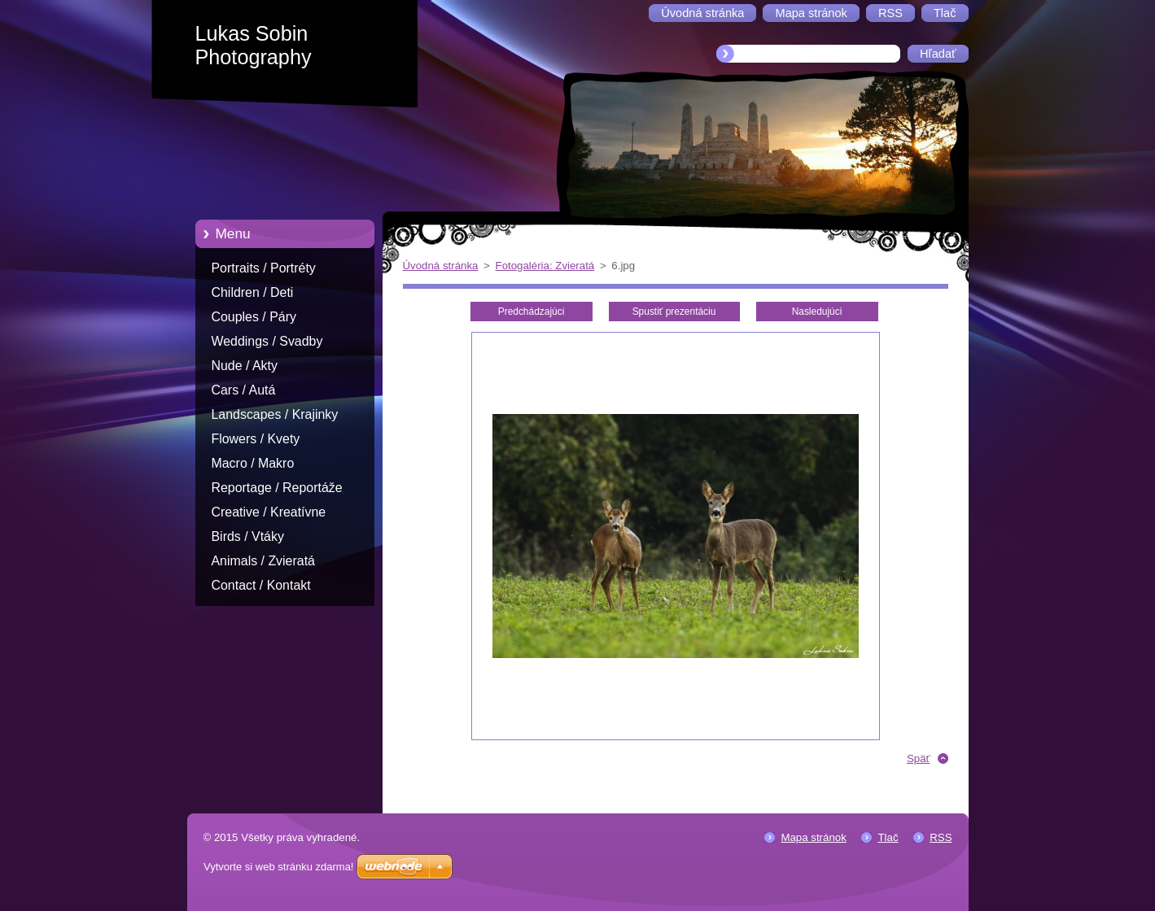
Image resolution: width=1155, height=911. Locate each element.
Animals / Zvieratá (263, 561)
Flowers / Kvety (256, 439)
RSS (941, 837)
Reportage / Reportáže (277, 488)
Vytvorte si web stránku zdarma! (278, 867)
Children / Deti (253, 292)
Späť (918, 758)
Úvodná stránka (441, 265)
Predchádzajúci (531, 311)
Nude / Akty (245, 366)
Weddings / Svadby (267, 341)
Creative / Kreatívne (269, 512)
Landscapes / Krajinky (275, 414)
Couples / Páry (254, 317)
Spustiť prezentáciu (674, 311)
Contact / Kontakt (261, 585)
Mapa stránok (813, 837)
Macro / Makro (253, 463)
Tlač (887, 837)
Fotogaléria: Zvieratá (545, 265)
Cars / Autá (244, 390)
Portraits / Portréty (264, 268)
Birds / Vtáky (248, 536)
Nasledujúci (817, 311)
